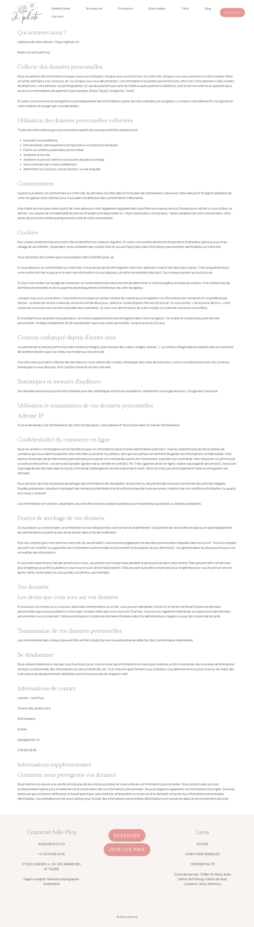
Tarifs (185, 8)
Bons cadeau (157, 8)
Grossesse (125, 8)
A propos (58, 16)
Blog (208, 8)
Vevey (203, 884)
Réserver (232, 12)
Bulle (227, 874)
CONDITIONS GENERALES (202, 854)
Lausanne (190, 884)
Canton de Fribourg (191, 879)
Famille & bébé (61, 8)
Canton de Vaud (215, 879)
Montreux (214, 884)
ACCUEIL (202, 844)
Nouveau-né (94, 8)
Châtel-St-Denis (211, 874)
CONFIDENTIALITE (202, 864)
